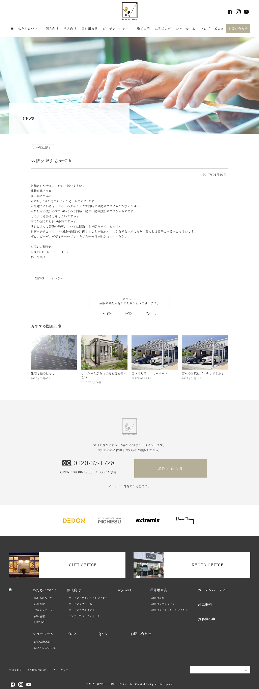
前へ (110, 313)
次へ (149, 313)
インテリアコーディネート (84, 616)
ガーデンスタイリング (81, 610)
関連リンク (15, 670)
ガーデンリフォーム (80, 604)
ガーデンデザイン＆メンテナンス (88, 598)
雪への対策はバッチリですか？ (203, 373)
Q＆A (219, 28)
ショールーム (186, 28)
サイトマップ (60, 670)
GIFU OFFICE (83, 564)
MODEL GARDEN (45, 647)
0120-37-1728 (94, 463)
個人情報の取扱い (37, 670)
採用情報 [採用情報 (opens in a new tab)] (39, 616)
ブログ (205, 28)
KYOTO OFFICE (208, 564)
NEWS (39, 278)
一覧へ (129, 313)
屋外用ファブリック (163, 604)
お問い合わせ (238, 28)
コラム (58, 278)
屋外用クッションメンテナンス (169, 610)
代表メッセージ (43, 610)
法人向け (70, 28)
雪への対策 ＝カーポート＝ (151, 373)
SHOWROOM (42, 641)
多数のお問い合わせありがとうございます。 (129, 303)
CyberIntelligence (161, 684)
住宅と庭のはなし (43, 373)
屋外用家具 (90, 28)
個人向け (52, 28)
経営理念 (39, 604)
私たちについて (29, 28)
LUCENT (39, 622)
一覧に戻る (43, 147)
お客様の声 (163, 28)
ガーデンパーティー (117, 28)
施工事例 (143, 28)
